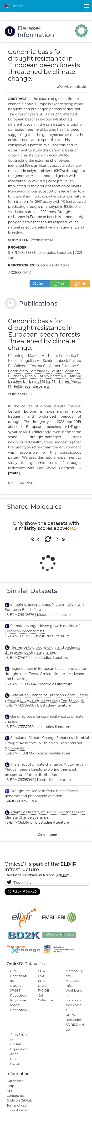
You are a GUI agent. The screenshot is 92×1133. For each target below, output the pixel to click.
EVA (41, 976)
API (9, 1090)
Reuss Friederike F (64, 355)
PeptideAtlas (18, 978)
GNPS (70, 1015)
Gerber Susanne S (64, 366)
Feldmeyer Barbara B (32, 386)
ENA (41, 980)
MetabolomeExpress (74, 1005)
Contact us (15, 1095)
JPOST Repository (18, 992)
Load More (47, 835)
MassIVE (16, 985)
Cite (39, 284)
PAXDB (43, 990)
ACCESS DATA (19, 272)
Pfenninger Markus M (27, 355)
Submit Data (17, 1110)
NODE (15, 1063)
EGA (41, 971)
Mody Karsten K (54, 376)
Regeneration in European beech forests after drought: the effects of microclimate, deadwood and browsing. (45, 673)
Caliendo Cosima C (30, 366)
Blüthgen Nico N (23, 376)
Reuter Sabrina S (65, 371)
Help (10, 1086)
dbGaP (15, 1044)
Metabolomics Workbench (74, 988)
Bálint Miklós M (42, 381)
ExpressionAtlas (18, 1051)
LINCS (42, 985)
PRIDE (15, 971)
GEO (13, 1059)
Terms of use (17, 1105)
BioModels (74, 1020)
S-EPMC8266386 (22, 252)
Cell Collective (45, 997)
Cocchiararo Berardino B (29, 371)
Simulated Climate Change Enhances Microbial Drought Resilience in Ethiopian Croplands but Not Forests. (47, 743)
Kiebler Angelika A (24, 361)
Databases (15, 1081)
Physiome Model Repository (18, 1005)
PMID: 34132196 (20, 483)
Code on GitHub (19, 1100)
